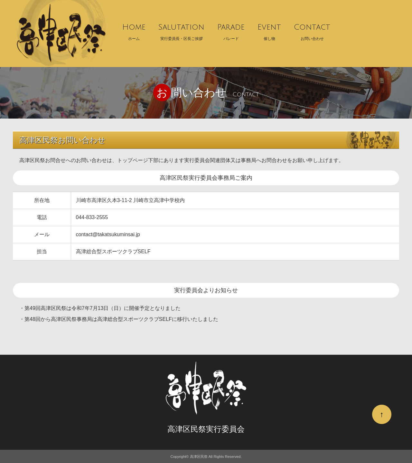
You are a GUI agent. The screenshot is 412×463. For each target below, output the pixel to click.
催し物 (269, 30)
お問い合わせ (312, 30)
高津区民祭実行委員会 (206, 429)
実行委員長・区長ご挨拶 (181, 30)
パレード (231, 30)
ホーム (133, 30)
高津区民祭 (199, 456)
